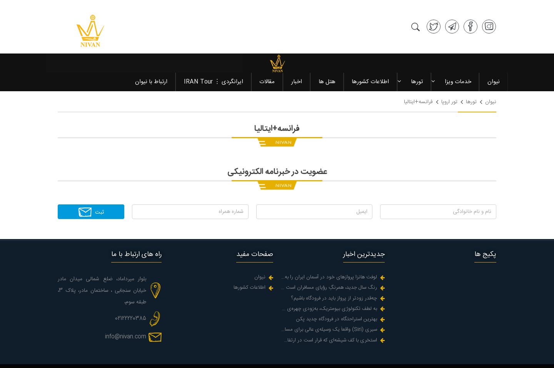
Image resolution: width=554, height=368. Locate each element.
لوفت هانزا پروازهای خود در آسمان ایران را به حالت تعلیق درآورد (329, 247)
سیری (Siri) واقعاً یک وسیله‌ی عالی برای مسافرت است (329, 299)
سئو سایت (415, 358)
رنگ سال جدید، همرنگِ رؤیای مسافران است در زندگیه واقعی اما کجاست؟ (329, 257)
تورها (417, 51)
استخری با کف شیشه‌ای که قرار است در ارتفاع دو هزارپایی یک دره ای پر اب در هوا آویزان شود (329, 310)
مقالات (268, 51)
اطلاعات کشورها (370, 51)
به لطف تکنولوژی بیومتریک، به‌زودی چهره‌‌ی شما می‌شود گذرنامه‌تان (329, 279)
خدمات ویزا (457, 51)
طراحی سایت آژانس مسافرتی (464, 358)
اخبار (297, 51)
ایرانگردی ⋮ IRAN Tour (214, 51)
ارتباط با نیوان (153, 51)
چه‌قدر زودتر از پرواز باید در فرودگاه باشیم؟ (334, 268)
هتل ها (327, 51)
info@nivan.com (125, 306)
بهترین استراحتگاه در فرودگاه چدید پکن (336, 289)
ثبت (91, 181)
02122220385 (130, 288)
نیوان (493, 51)
